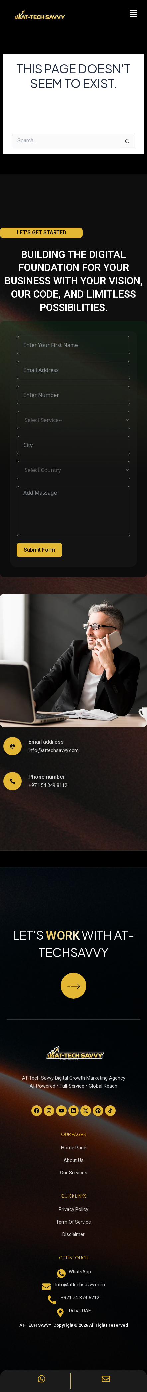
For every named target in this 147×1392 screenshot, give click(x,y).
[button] (133, 14)
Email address (46, 742)
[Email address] (12, 746)
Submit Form (39, 550)
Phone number (46, 777)
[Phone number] (12, 781)
